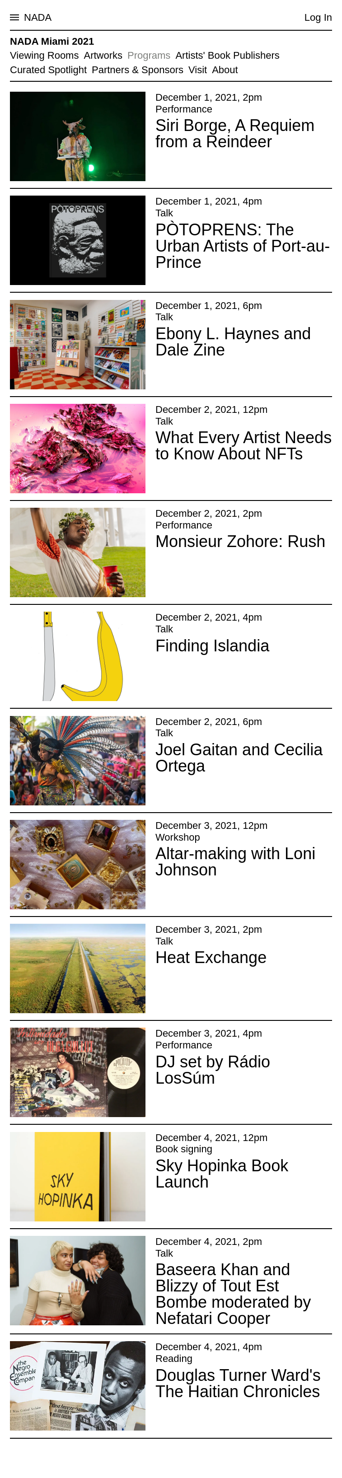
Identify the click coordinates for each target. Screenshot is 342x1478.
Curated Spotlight (48, 69)
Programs (148, 55)
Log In (318, 17)
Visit (197, 69)
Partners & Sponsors (137, 69)
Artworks (103, 55)
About (225, 69)
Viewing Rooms (44, 55)
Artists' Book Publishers (227, 55)
